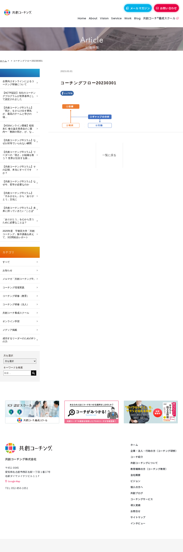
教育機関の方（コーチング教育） (149, 469)
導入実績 (136, 505)
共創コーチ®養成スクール (158, 20)
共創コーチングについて (144, 463)
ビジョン (136, 481)
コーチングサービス (142, 499)
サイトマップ (138, 517)
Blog (136, 21)
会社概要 (136, 475)
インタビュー (138, 523)
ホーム (3, 61)
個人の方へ (137, 487)
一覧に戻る (113, 154)
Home (81, 21)
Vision (103, 21)
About (92, 21)
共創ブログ (137, 493)
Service (115, 21)
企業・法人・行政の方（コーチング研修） (154, 450)
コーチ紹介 (137, 457)
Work (127, 21)
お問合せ (136, 511)
